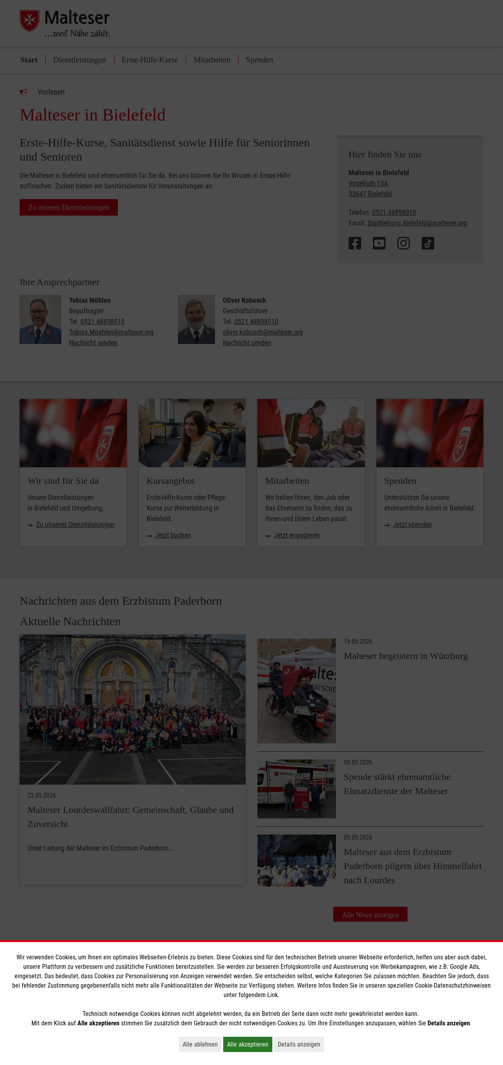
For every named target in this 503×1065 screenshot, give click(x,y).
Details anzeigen (301, 1044)
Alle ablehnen (202, 1044)
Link (272, 995)
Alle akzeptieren (249, 1044)
